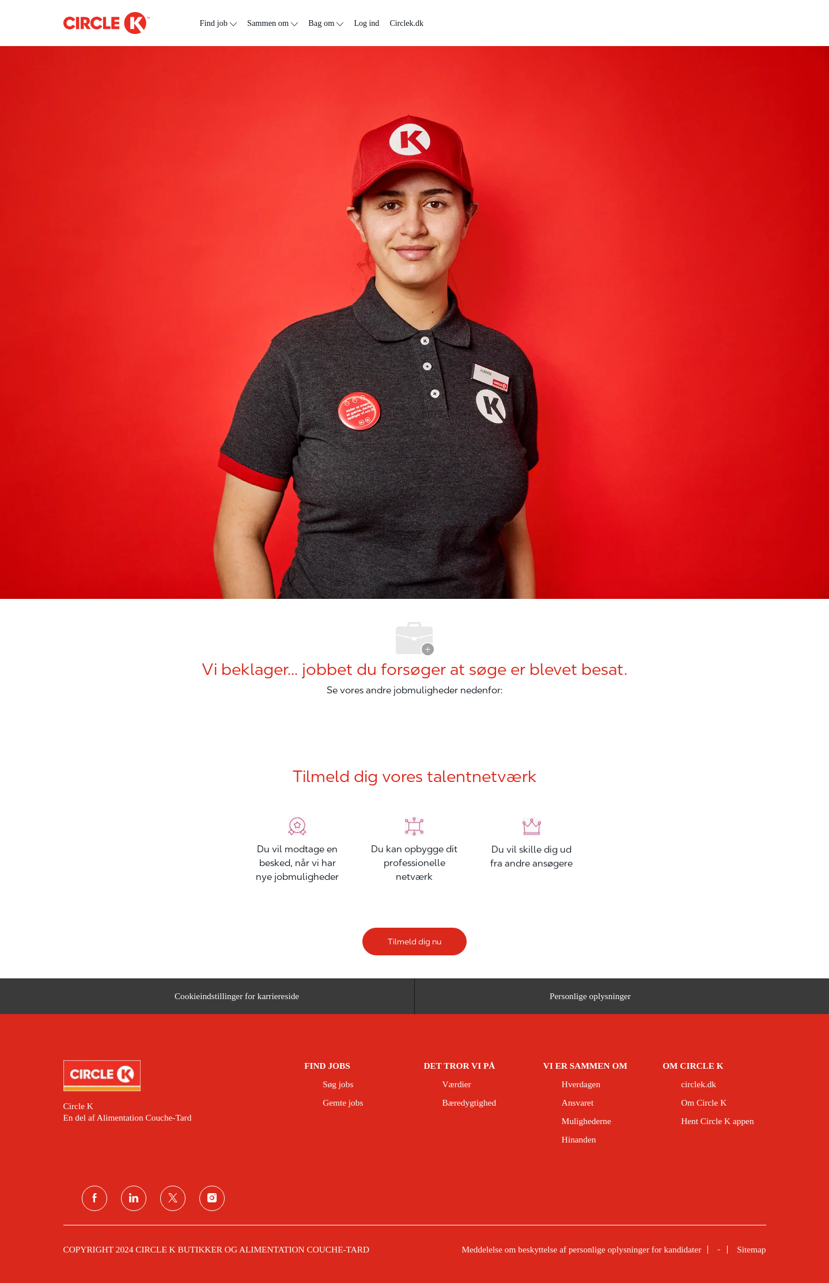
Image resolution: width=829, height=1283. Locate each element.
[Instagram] (212, 1198)
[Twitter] (173, 1198)
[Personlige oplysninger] (590, 1000)
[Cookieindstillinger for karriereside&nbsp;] (238, 1000)
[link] (176, 1075)
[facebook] (94, 1198)
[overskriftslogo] (106, 23)
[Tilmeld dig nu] (414, 941)
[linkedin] (133, 1198)
